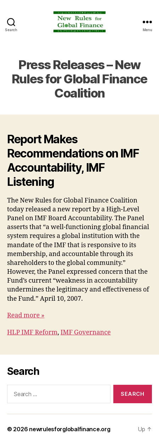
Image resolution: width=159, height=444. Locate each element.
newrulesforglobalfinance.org (69, 429)
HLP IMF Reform (32, 332)
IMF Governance (86, 332)
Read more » (25, 315)
